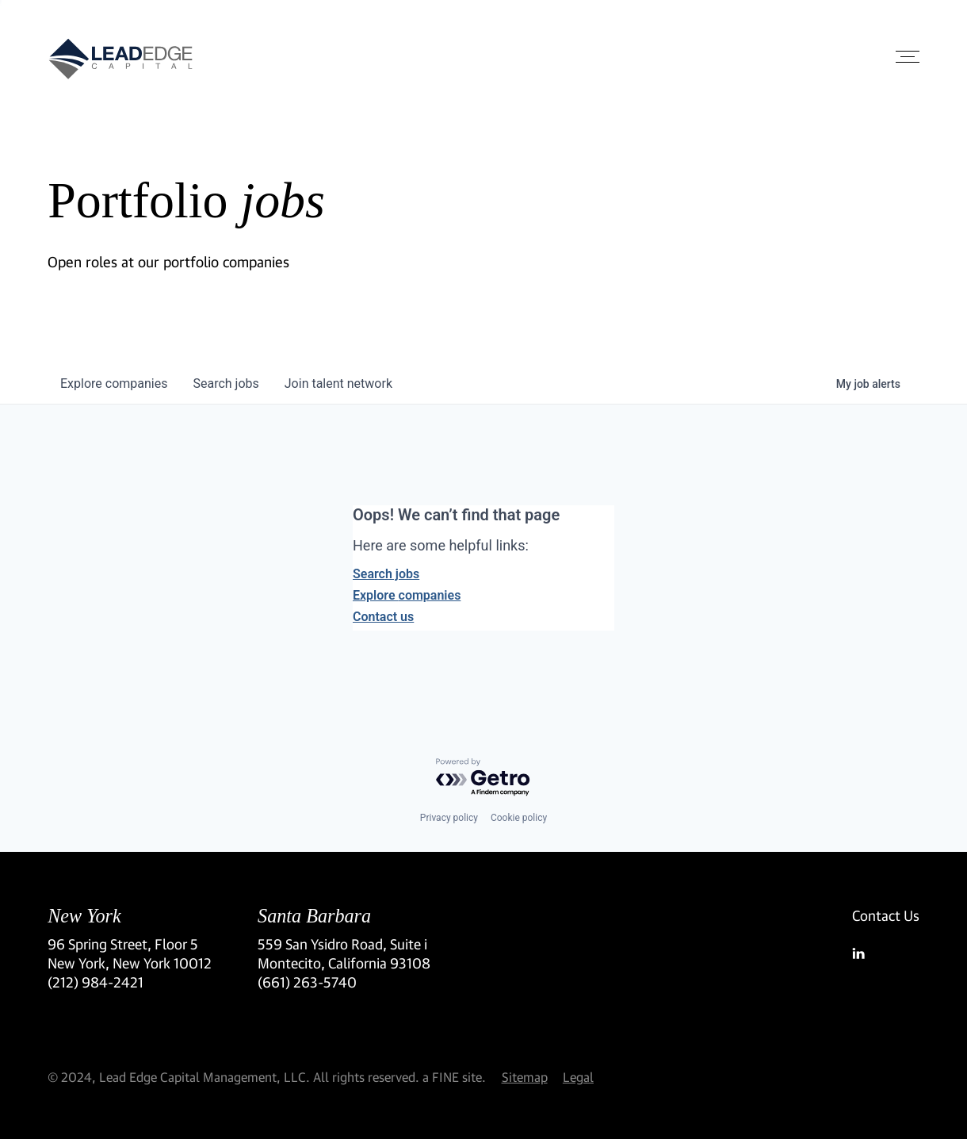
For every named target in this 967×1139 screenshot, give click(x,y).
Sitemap (525, 1076)
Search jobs (386, 573)
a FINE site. (454, 1076)
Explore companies (407, 595)
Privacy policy (449, 817)
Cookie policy (519, 817)
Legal (578, 1076)
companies (113, 383)
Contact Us (885, 915)
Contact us (383, 616)
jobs (225, 383)
